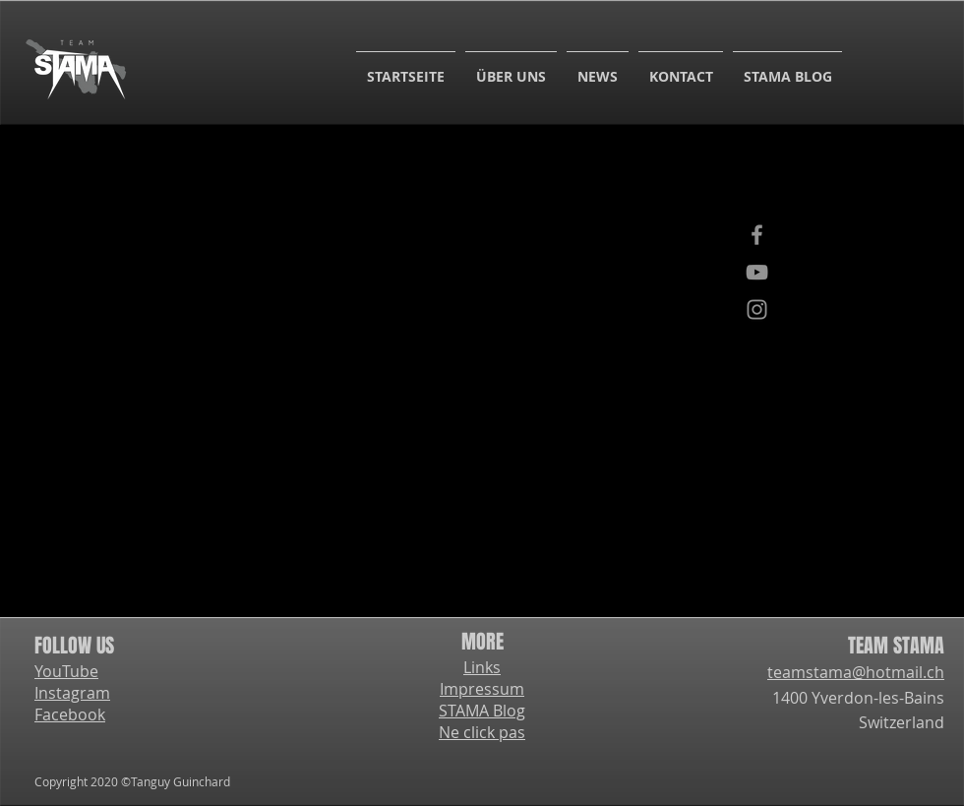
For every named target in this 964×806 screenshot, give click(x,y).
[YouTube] (757, 272)
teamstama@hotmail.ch (855, 672)
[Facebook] (757, 234)
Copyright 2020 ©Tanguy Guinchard (132, 781)
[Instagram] (757, 309)
